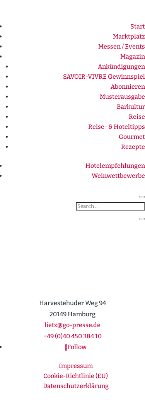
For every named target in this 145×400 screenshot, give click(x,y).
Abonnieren (128, 86)
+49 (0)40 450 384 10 (72, 336)
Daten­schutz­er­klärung (76, 386)
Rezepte (133, 146)
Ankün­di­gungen (121, 66)
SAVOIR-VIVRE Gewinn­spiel (104, 76)
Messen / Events (121, 46)
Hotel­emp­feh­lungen (115, 165)
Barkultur (131, 106)
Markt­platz (129, 36)
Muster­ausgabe (122, 96)
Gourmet (132, 136)
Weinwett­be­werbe (118, 175)
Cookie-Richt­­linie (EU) (75, 376)
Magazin (132, 56)
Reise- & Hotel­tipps (116, 126)
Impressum (76, 366)
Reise (137, 116)
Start (137, 26)
